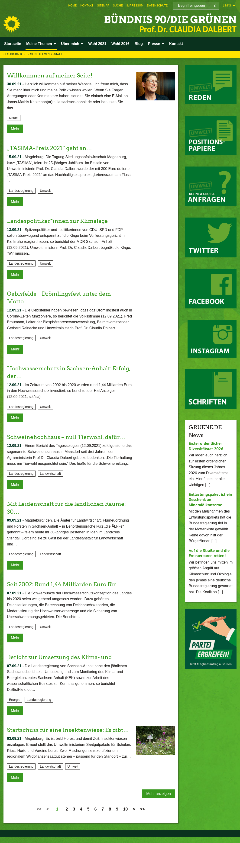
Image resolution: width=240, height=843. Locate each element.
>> (142, 809)
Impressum (134, 5)
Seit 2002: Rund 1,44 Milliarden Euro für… (64, 584)
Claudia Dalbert (15, 54)
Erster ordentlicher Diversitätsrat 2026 (206, 446)
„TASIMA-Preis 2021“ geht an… (49, 148)
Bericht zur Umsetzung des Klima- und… (62, 657)
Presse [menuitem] (154, 44)
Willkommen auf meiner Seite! (49, 75)
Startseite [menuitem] (12, 44)
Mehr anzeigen (158, 794)
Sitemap (103, 5)
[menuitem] (72, 5)
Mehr (15, 129)
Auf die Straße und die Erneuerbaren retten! (209, 553)
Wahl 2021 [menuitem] (97, 44)
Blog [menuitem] (139, 44)
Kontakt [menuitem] (176, 44)
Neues (13, 118)
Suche (118, 5)
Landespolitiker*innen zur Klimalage (57, 221)
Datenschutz (157, 5)
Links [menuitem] (227, 5)
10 (125, 809)
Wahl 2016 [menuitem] (120, 44)
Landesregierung (21, 190)
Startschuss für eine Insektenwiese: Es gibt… (68, 730)
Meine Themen (40, 54)
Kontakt (86, 5)
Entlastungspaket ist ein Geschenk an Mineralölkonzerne (210, 499)
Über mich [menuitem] (70, 44)
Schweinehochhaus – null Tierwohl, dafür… (66, 437)
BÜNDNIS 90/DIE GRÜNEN (169, 19)
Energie (14, 700)
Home (72, 5)
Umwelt (58, 54)
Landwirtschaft (50, 473)
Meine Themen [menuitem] (39, 44)
